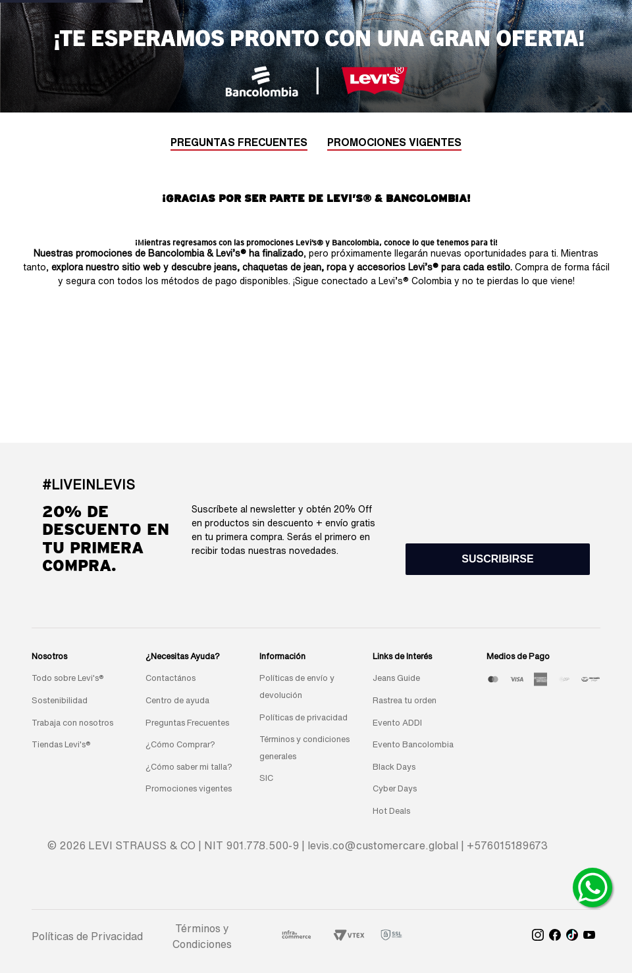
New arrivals (117, 51)
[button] (498, 559)
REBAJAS (265, 51)
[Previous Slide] (193, 16)
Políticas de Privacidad (87, 936)
